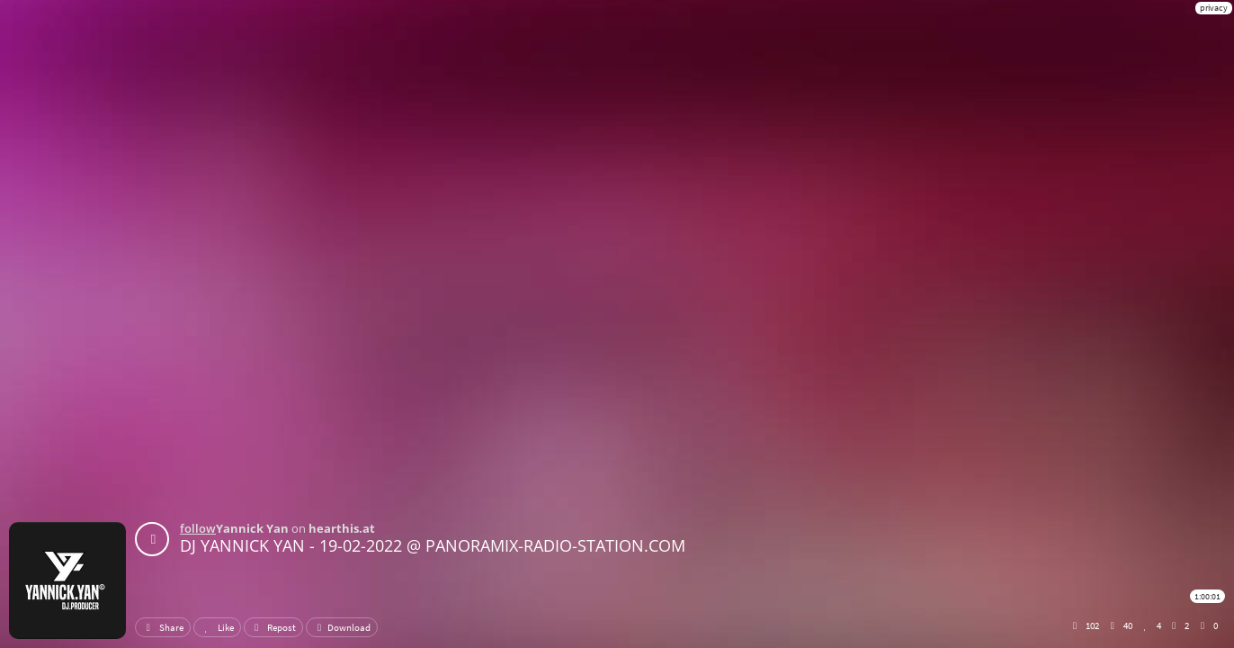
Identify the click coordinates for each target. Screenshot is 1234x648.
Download (342, 627)
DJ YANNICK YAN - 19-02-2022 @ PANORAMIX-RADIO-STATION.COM (432, 545)
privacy (1214, 8)
